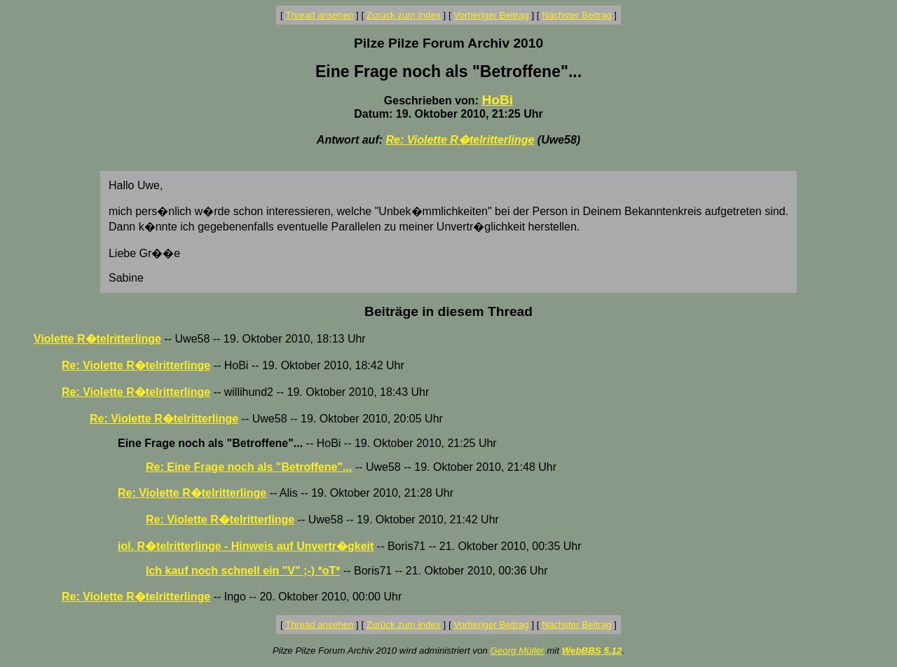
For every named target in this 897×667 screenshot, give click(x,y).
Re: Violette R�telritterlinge (459, 140)
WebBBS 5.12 (592, 650)
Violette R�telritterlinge (97, 339)
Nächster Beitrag (576, 15)
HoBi (497, 99)
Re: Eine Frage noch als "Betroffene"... (249, 467)
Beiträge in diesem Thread (448, 311)
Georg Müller (517, 650)
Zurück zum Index (404, 15)
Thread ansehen (319, 15)
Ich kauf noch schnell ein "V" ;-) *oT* (243, 571)
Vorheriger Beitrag (490, 15)
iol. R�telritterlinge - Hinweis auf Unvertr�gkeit (246, 546)
